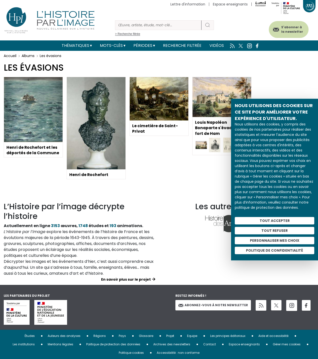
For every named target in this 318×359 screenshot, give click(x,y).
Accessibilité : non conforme (178, 353)
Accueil (10, 55)
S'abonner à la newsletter (290, 29)
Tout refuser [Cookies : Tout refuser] (274, 230)
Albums (28, 55)
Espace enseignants (230, 4)
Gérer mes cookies (287, 344)
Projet (170, 336)
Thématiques (75, 45)
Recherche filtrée (182, 45)
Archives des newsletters (171, 344)
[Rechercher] (158, 25)
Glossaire (146, 336)
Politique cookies (131, 353)
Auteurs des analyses (64, 336)
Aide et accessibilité (273, 336)
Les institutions (24, 344)
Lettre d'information (187, 4)
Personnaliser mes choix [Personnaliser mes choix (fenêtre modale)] (274, 240)
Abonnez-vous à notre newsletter (213, 305)
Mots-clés (111, 45)
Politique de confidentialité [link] (274, 250)
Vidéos (216, 45)
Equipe (192, 336)
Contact (209, 344)
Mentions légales (60, 344)
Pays (122, 336)
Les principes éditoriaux (227, 336)
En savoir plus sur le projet (126, 279)
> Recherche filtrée (127, 34)
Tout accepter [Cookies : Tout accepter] (275, 220)
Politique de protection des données (113, 344)
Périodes (142, 45)
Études (30, 336)
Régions (99, 336)
